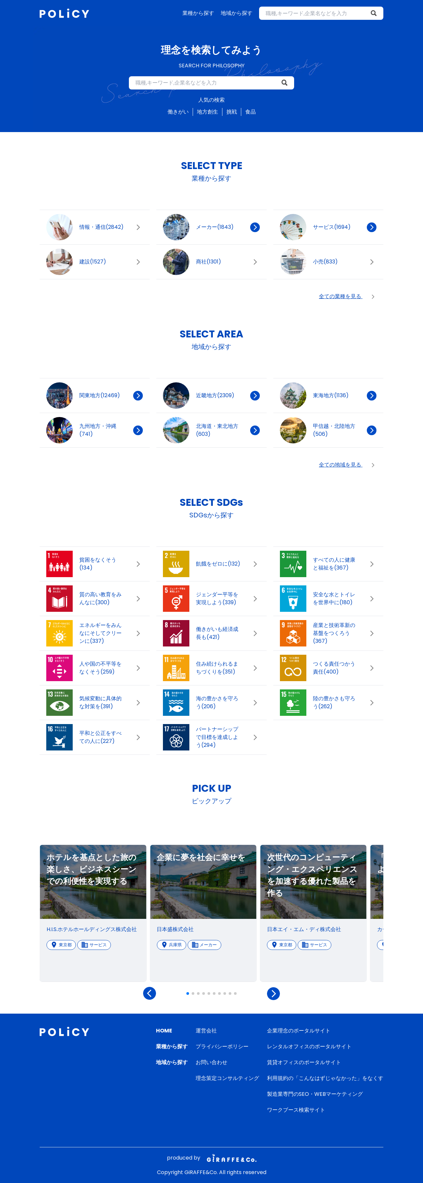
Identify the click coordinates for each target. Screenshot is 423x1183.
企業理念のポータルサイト (298, 1030)
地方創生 (207, 112)
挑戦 (231, 112)
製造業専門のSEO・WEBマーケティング (315, 1094)
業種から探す (198, 13)
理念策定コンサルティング (227, 1078)
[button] (187, 993)
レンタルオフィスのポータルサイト (309, 1046)
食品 (250, 112)
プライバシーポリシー (222, 1046)
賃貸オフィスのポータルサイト (304, 1062)
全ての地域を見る (348, 465)
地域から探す (236, 13)
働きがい (178, 112)
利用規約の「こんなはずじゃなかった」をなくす (325, 1078)
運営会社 (206, 1030)
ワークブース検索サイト (296, 1110)
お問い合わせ (211, 1062)
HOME (164, 1030)
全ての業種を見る (348, 296)
